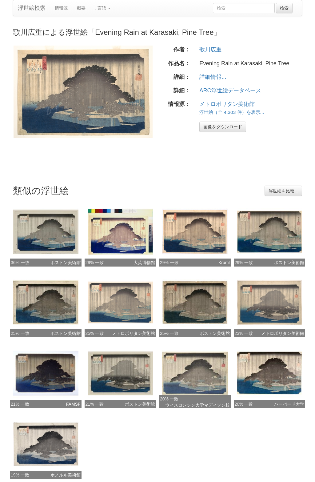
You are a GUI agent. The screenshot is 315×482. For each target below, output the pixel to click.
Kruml (224, 262)
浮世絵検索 (32, 8)
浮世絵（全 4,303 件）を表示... (231, 112)
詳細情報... (212, 77)
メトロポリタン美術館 (227, 104)
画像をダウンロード (222, 126)
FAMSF (73, 404)
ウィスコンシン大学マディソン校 (197, 405)
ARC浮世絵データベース (230, 90)
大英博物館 (144, 262)
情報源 (61, 8)
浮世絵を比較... (283, 190)
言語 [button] (102, 8)
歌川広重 (210, 49)
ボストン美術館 (65, 262)
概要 (81, 8)
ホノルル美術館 (65, 474)
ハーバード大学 (289, 404)
